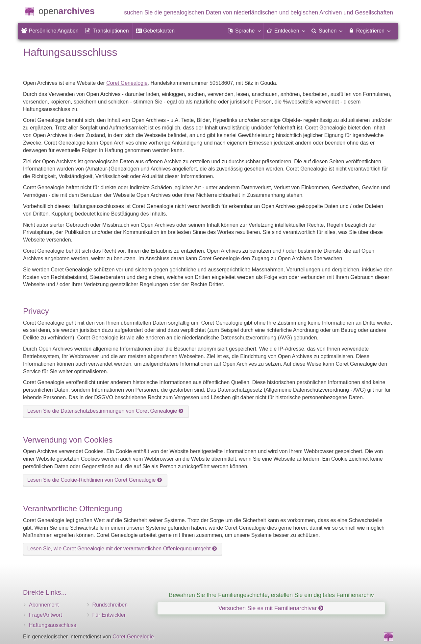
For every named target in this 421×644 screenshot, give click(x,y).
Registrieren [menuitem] (369, 30)
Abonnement (44, 605)
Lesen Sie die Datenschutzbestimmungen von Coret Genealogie (105, 411)
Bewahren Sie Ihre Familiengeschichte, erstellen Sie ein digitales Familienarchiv (271, 595)
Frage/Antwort (45, 615)
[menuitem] (50, 31)
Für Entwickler (109, 615)
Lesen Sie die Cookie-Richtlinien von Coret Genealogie (94, 480)
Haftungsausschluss (52, 625)
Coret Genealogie (126, 83)
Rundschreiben (110, 605)
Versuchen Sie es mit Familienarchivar (270, 608)
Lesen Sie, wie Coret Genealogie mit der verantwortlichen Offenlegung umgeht (122, 548)
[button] (243, 31)
